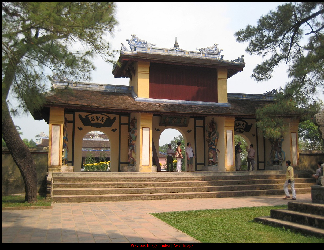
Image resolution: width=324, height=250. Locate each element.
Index (165, 245)
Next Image (183, 245)
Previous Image (144, 245)
